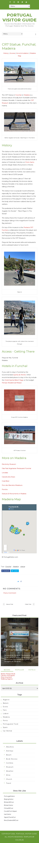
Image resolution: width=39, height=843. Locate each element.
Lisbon (6, 713)
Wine (8, 775)
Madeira (27, 95)
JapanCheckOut (10, 817)
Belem (6, 703)
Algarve (6, 700)
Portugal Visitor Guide (19, 17)
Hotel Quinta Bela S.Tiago (14, 380)
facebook (5, 571)
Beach (9, 755)
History (6, 53)
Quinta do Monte (19, 375)
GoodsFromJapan (10, 811)
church (9, 779)
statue (22, 566)
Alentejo (9, 751)
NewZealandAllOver (11, 820)
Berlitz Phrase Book (8, 674)
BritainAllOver (9, 802)
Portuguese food (10, 724)
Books (7, 670)
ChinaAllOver (8, 808)
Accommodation (22, 53)
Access (12, 53)
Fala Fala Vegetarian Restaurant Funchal (16, 468)
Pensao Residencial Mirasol (11, 383)
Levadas (5, 473)
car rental (7, 731)
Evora (5, 707)
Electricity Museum (9, 464)
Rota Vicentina (6, 677)
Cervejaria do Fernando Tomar (16, 647)
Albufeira (10, 747)
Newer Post (9, 604)
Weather (10, 771)
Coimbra (9, 763)
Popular (19, 670)
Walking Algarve (7, 679)
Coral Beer (5, 481)
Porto (5, 720)
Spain (5, 727)
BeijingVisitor (8, 799)
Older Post (28, 604)
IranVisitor (7, 814)
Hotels (32, 670)
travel (8, 783)
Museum (10, 767)
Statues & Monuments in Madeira (14, 494)
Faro (5, 710)
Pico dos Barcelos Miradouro (12, 485)
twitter (15, 571)
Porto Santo (29, 162)
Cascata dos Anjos (8, 477)
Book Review (11, 759)
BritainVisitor (8, 805)
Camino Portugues (8, 675)
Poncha (4, 489)
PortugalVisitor (9, 796)
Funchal (18, 95)
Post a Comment (9, 593)
